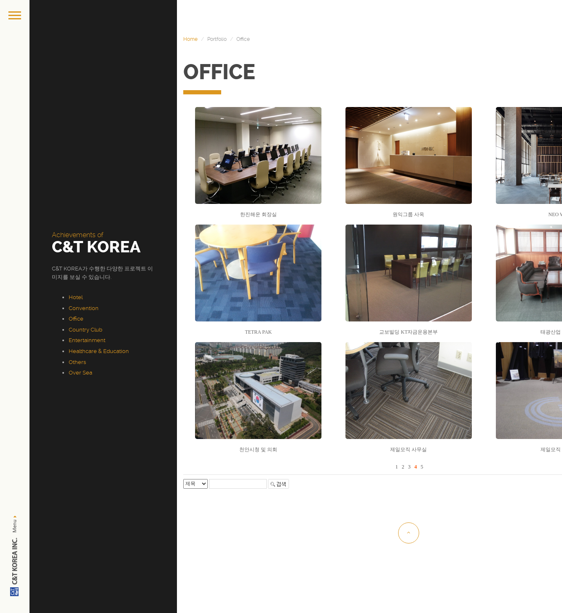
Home (190, 39)
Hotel (76, 297)
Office (76, 319)
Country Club (85, 330)
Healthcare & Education (99, 351)
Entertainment (87, 340)
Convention (84, 308)
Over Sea (80, 372)
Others (77, 362)
